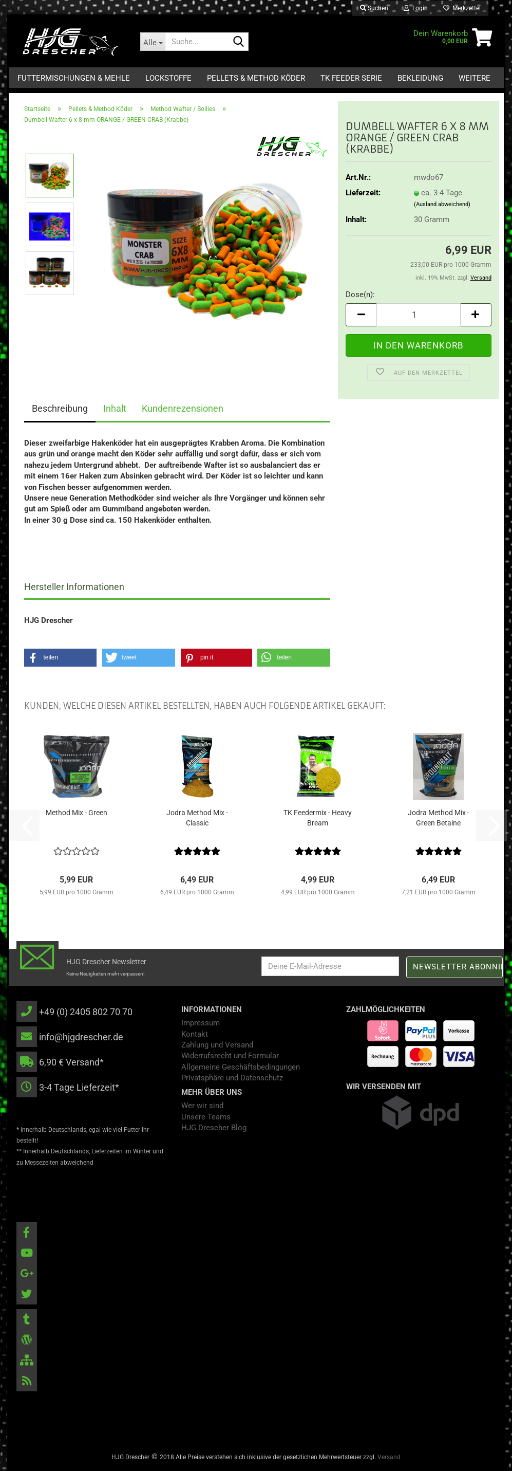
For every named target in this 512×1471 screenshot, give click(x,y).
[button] (361, 314)
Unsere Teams (206, 1116)
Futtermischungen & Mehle (73, 78)
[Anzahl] (418, 314)
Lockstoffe (168, 78)
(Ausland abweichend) (442, 204)
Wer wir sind (202, 1105)
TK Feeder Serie (351, 78)
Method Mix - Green (76, 812)
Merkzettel (462, 8)
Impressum (200, 1022)
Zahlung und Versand (217, 1045)
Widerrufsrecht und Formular (230, 1055)
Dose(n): (360, 294)
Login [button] (416, 8)
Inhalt (114, 408)
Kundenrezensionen (182, 408)
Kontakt (194, 1034)
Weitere (474, 78)
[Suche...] (152, 41)
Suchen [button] (374, 8)
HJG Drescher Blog (213, 1127)
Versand (389, 1457)
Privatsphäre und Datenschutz (232, 1077)
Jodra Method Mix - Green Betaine (438, 817)
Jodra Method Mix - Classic (197, 817)
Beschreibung (60, 408)
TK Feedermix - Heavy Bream (317, 817)
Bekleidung (420, 78)
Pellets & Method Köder (256, 78)
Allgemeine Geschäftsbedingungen (240, 1067)
